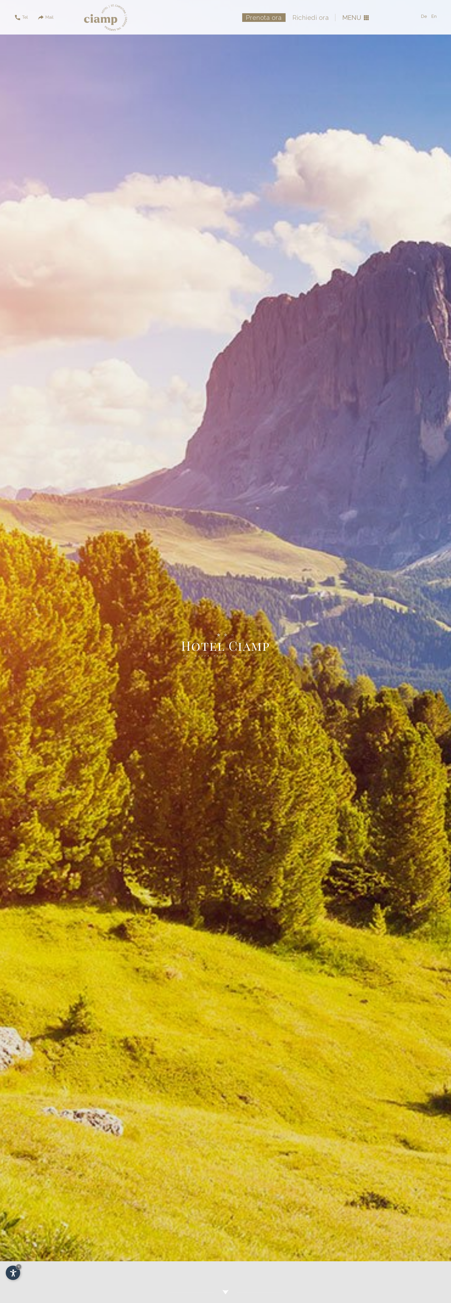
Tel (21, 17)
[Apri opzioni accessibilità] (13, 1273)
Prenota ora (264, 17)
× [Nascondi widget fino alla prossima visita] (19, 1266)
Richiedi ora (311, 17)
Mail (45, 17)
